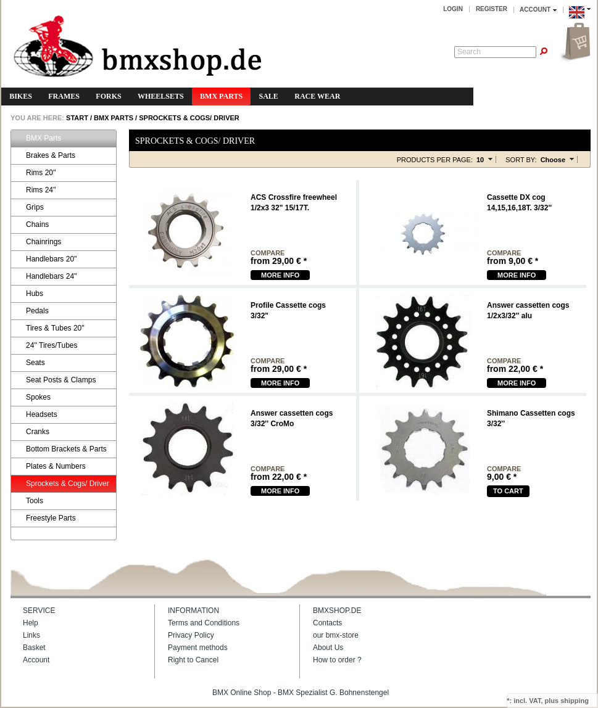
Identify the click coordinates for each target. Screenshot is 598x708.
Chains (31, 224)
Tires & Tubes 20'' (49, 328)
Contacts (327, 623)
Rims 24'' (35, 190)
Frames (64, 96)
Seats (29, 363)
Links (31, 635)
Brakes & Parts (44, 155)
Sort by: (520, 159)
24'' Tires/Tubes (46, 345)
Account (36, 660)
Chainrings (37, 242)
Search (469, 51)
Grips (29, 207)
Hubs (28, 293)
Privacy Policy (191, 635)
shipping (574, 700)
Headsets (35, 414)
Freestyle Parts (45, 518)
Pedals (31, 311)
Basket (34, 647)
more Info (280, 275)
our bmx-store (336, 635)
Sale (268, 96)
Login (453, 9)
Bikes (20, 96)
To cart (508, 491)
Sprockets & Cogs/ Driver (189, 117)
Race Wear (317, 96)
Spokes (32, 397)
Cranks (31, 432)
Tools (28, 501)
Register (491, 9)
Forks (108, 96)
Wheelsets (161, 96)
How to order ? (337, 660)
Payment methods (198, 647)
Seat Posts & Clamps (55, 380)
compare (267, 253)
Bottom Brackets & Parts (60, 449)
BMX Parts (221, 96)
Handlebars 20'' (45, 259)
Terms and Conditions (203, 623)
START (76, 117)
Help (30, 623)
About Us (328, 647)
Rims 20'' (35, 173)
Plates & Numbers (50, 466)
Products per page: (435, 159)
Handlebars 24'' (45, 276)
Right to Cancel (193, 660)
